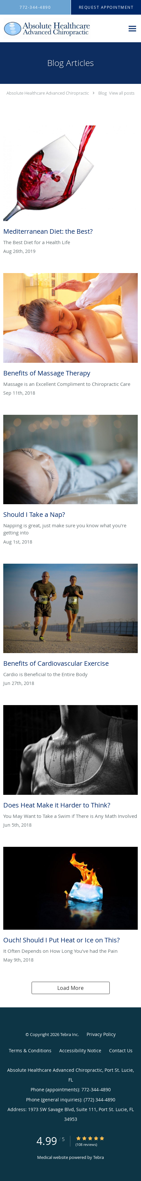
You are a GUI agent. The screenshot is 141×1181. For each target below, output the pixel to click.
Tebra (98, 1157)
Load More (70, 987)
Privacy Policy (101, 1034)
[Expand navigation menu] (132, 28)
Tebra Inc (69, 1034)
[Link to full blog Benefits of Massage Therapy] (70, 326)
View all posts (121, 93)
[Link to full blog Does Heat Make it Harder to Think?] (70, 758)
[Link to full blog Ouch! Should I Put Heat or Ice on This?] (70, 897)
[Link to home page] (62, 28)
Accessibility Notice (80, 1050)
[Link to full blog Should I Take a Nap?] (70, 468)
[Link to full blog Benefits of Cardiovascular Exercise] (70, 617)
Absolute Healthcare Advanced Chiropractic (48, 93)
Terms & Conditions (30, 1050)
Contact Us (121, 1050)
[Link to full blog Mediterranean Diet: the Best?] (70, 182)
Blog (102, 93)
